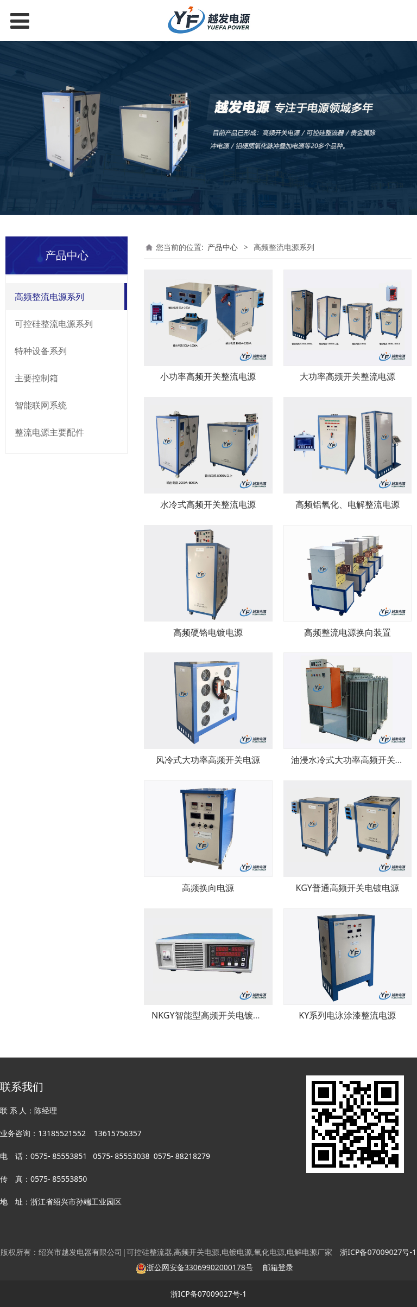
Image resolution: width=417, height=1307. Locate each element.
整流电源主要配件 (49, 432)
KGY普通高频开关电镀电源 (347, 888)
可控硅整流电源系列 (54, 324)
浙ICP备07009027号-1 (208, 1294)
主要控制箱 (36, 378)
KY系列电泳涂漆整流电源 (347, 1015)
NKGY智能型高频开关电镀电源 (210, 1015)
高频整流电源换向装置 (347, 632)
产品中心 (222, 247)
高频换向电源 (208, 888)
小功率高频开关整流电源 (208, 376)
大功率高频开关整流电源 (347, 376)
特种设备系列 (41, 351)
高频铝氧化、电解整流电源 (347, 504)
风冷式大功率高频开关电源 (208, 760)
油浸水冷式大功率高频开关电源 (352, 760)
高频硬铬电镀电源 (208, 632)
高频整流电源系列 (49, 297)
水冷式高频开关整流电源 (208, 504)
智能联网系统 (41, 405)
